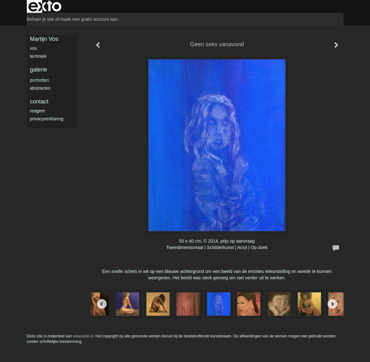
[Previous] (102, 304)
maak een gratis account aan (89, 19)
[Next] (332, 304)
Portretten (39, 80)
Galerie (38, 69)
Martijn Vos (44, 39)
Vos (33, 48)
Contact (39, 101)
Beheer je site (40, 19)
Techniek (38, 56)
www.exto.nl (83, 336)
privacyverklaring (47, 118)
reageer (37, 110)
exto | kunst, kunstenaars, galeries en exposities (45, 6)
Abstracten (40, 88)
